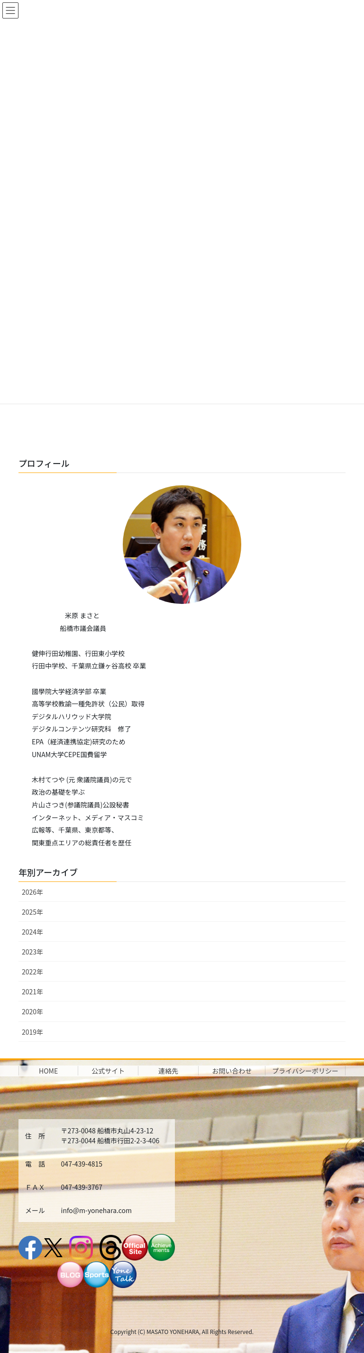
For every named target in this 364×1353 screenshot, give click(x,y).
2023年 (32, 951)
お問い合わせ (231, 1070)
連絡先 (168, 1070)
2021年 (32, 991)
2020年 (32, 1011)
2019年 (32, 1032)
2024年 (32, 931)
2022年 (32, 971)
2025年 (32, 912)
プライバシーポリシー (305, 1070)
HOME (48, 1070)
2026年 (32, 892)
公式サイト (108, 1070)
